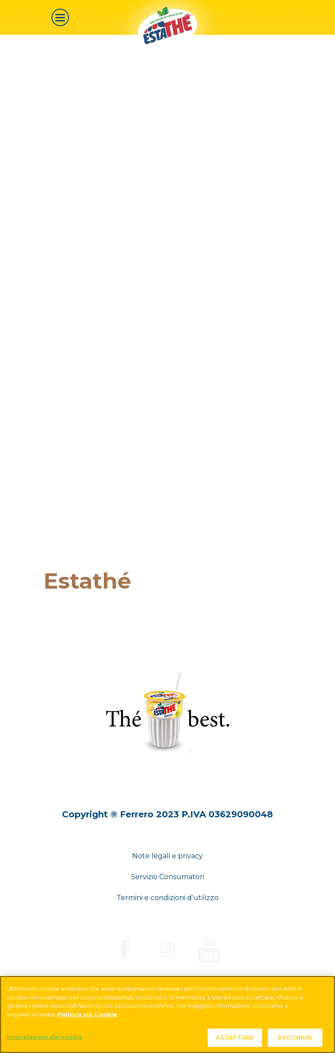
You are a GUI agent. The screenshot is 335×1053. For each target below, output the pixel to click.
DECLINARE (295, 1037)
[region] (167, 1014)
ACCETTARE (234, 1037)
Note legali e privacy (167, 856)
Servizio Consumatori (167, 877)
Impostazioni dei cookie (44, 1036)
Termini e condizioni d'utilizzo (167, 898)
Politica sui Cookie (87, 1014)
